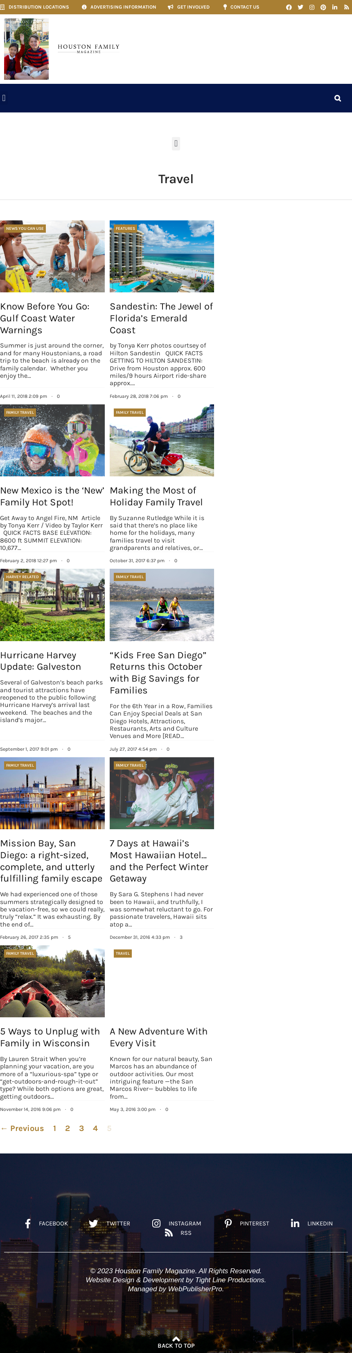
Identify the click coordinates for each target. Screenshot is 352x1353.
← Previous (22, 1128)
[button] (4, 98)
